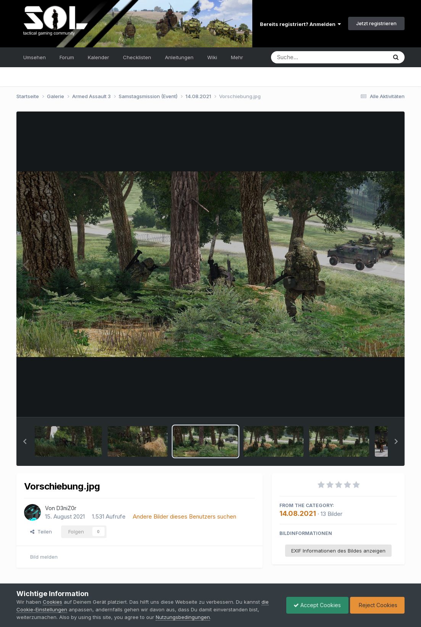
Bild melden (44, 557)
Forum (67, 57)
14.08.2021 (297, 513)
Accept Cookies (315, 605)
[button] (24, 441)
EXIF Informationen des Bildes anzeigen (338, 551)
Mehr (237, 57)
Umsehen (34, 57)
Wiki (212, 57)
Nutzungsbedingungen (183, 617)
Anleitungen (179, 57)
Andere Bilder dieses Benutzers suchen (184, 516)
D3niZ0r (66, 508)
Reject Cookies (376, 605)
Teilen (41, 531)
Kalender (98, 57)
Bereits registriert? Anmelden (300, 24)
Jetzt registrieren (376, 23)
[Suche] (313, 57)
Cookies (52, 602)
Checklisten (137, 57)
